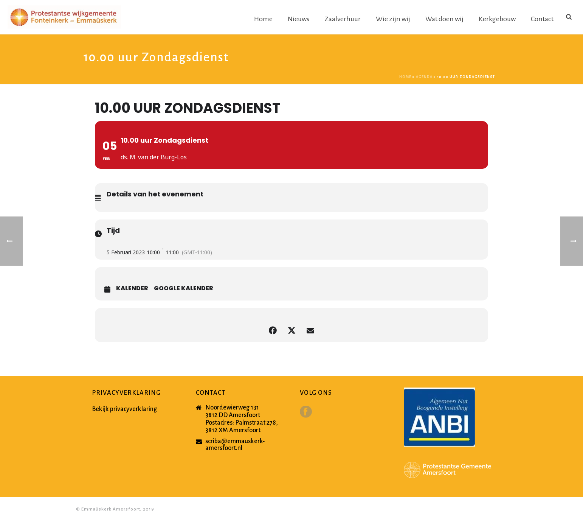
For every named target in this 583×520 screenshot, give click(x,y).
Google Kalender (183, 288)
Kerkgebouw (497, 19)
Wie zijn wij (393, 19)
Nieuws (298, 19)
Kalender (132, 288)
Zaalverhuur (342, 19)
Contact (542, 19)
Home (263, 19)
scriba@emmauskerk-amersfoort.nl (235, 444)
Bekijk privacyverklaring (124, 409)
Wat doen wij (444, 19)
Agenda (424, 77)
